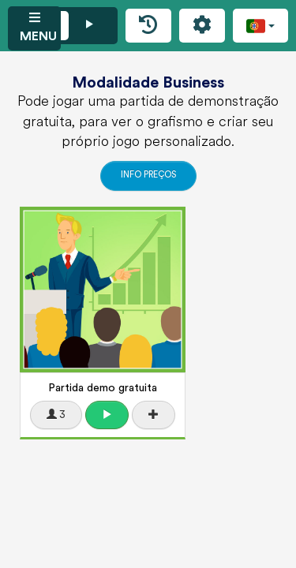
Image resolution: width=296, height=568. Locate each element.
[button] (107, 415)
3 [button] (56, 414)
